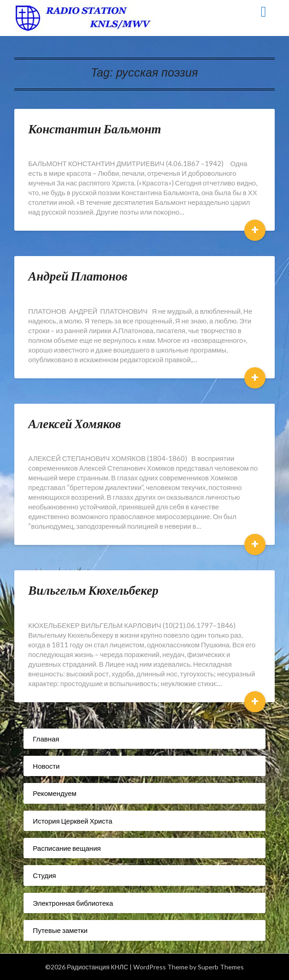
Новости (46, 766)
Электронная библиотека (73, 903)
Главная (46, 739)
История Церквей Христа (72, 821)
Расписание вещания (66, 848)
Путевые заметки (60, 930)
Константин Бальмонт (94, 128)
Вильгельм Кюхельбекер (93, 590)
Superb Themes (221, 967)
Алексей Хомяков (74, 423)
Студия (44, 875)
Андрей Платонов (77, 275)
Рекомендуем (54, 793)
